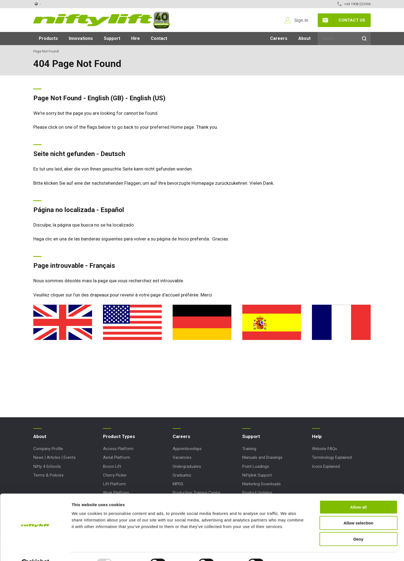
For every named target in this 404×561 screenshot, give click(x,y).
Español (112, 210)
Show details (286, 550)
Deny (358, 526)
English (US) (147, 98)
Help (317, 436)
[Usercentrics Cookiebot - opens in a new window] (35, 550)
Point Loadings (255, 466)
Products (48, 38)
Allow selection (358, 510)
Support (112, 38)
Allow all (358, 494)
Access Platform (118, 448)
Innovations (81, 38)
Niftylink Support (257, 475)
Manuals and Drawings (262, 457)
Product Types (119, 436)
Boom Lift (112, 466)
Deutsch (113, 154)
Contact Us (351, 20)
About (304, 38)
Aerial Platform (116, 457)
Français (102, 265)
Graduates (182, 475)
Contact (159, 38)
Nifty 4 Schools (47, 466)
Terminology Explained (332, 457)
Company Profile (48, 448)
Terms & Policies (48, 475)
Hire (135, 38)
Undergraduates (187, 466)
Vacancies (182, 457)
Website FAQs (324, 448)
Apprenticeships (187, 448)
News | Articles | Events (54, 457)
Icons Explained (326, 466)
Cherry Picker (115, 475)
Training (249, 448)
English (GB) (105, 98)
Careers (278, 38)
